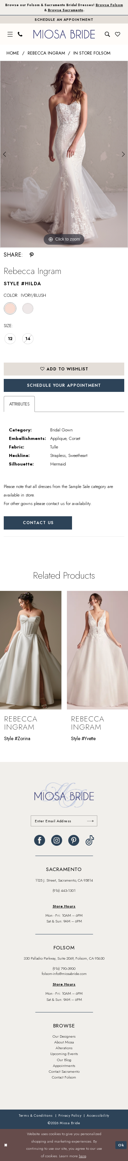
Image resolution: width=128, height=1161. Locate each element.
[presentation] (30, 650)
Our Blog (64, 1060)
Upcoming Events (64, 1053)
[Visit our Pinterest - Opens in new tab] (73, 840)
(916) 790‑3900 (64, 968)
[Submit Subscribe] (90, 820)
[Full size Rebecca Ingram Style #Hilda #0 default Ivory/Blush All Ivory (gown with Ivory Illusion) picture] (64, 154)
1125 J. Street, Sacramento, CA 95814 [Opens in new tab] (64, 880)
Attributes (19, 404)
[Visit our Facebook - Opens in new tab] (39, 840)
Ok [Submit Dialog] (121, 1144)
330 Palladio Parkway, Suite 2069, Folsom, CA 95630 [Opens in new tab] (64, 958)
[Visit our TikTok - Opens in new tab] (89, 840)
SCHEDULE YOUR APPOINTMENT (64, 385)
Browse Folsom (109, 4)
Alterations (64, 1048)
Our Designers (64, 1036)
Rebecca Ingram (46, 53)
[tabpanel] (64, 154)
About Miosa (64, 1042)
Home (12, 53)
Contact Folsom (64, 1077)
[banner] (64, 34)
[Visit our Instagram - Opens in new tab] (56, 840)
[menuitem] (10, 34)
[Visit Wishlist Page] (118, 34)
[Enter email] (64, 820)
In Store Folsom (92, 53)
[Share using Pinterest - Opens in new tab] (31, 255)
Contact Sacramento (64, 1071)
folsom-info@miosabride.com (64, 973)
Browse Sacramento (65, 10)
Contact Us (38, 523)
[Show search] (107, 34)
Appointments (64, 1065)
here (82, 1156)
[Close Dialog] (5, 1145)
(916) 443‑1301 (64, 890)
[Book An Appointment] (64, 19)
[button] (10, 34)
